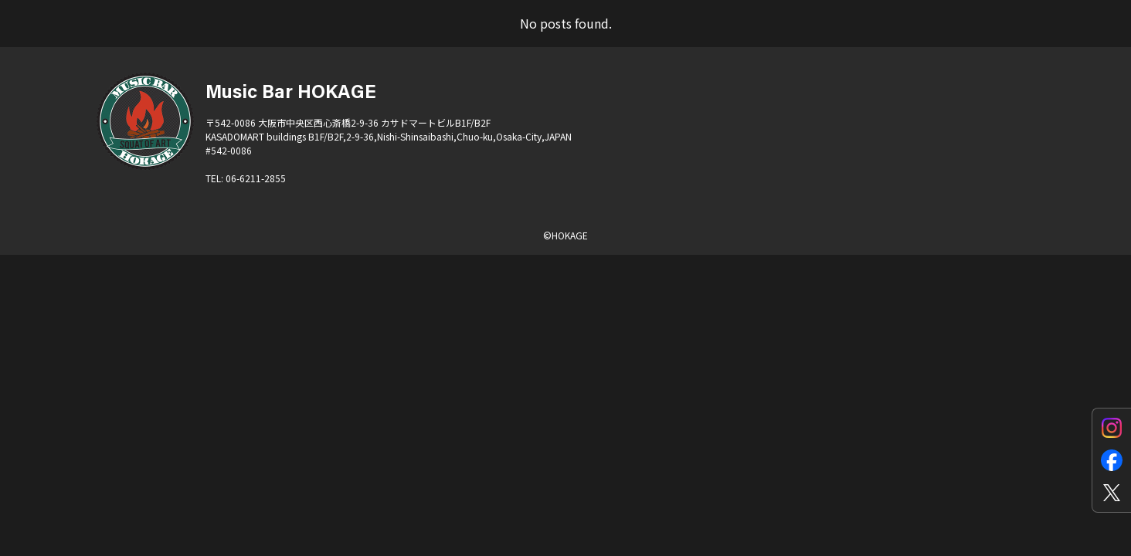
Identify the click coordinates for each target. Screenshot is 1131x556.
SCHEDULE (395, 43)
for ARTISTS (616, 43)
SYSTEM (877, 43)
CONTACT (1062, 43)
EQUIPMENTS (755, 43)
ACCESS (503, 43)
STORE (966, 43)
